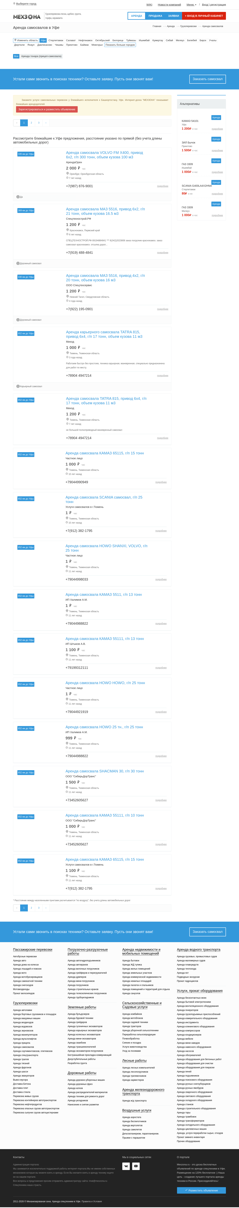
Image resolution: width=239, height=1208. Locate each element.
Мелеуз (180, 40)
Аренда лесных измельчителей (138, 1068)
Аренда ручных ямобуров (190, 1088)
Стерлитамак (56, 40)
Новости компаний (169, 4)
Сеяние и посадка (131, 1043)
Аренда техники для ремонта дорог (86, 1097)
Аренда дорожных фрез (80, 1085)
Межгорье (97, 44)
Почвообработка (130, 1039)
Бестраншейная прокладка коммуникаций (89, 1056)
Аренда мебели (185, 1039)
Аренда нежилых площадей (136, 982)
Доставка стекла (21, 1093)
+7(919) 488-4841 (79, 253)
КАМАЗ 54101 (190, 120)
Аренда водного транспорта (199, 950)
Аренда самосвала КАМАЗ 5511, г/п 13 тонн (104, 595)
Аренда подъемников (188, 1076)
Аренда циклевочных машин (192, 1129)
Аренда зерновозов (23, 1031)
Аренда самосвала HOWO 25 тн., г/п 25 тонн (104, 727)
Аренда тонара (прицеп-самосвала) (41, 56)
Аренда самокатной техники (27, 982)
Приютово (71, 44)
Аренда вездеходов (23, 1023)
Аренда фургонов (22, 1068)
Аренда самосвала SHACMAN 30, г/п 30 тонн (105, 771)
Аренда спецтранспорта (25, 1056)
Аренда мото (20, 974)
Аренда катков (75, 1089)
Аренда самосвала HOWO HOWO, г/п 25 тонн (105, 683)
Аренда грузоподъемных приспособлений (199, 1015)
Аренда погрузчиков (78, 986)
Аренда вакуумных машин (26, 1019)
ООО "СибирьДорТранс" (81, 776)
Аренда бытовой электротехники (194, 1002)
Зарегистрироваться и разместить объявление (46, 109)
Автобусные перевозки (25, 957)
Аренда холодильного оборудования (196, 1125)
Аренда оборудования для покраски (196, 1068)
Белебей (192, 40)
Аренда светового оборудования (194, 1097)
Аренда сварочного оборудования (194, 1093)
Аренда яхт (183, 974)
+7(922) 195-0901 (79, 309)
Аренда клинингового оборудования (196, 1027)
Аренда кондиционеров (189, 1035)
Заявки (173, 15)
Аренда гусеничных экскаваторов (85, 1027)
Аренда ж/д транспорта (134, 1101)
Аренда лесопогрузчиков (135, 1072)
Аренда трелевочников (134, 1076)
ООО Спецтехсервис (79, 285)
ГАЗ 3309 (187, 164)
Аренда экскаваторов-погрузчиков (85, 1052)
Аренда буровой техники (80, 1019)
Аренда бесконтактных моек (191, 998)
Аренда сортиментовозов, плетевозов (32, 1052)
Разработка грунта (77, 1064)
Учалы (212, 40)
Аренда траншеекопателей (82, 1047)
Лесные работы (134, 1061)
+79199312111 (77, 668)
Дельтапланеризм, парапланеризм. (140, 1134)
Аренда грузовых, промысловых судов (197, 957)
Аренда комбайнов (132, 1014)
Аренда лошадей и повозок (27, 969)
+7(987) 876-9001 (79, 186)
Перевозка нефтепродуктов (27, 1105)
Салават (71, 40)
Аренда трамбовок (186, 1117)
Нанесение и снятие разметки (83, 1105)
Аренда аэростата (131, 1118)
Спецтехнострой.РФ (78, 219)
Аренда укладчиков (78, 1101)
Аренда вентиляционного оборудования (198, 1006)
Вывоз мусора (20, 1080)
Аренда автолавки (22, 1011)
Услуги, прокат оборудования (200, 992)
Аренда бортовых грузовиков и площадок (34, 1015)
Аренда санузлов (131, 994)
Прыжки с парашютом (133, 1138)
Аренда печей (184, 1072)
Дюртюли (19, 44)
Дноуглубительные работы (82, 1060)
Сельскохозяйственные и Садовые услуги (142, 1006)
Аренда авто (19, 961)
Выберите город (26, 3)
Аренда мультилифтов (24, 1039)
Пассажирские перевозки (32, 950)
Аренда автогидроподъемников (84, 961)
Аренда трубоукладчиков (81, 998)
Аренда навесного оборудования (194, 1047)
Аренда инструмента (188, 1023)
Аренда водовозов (22, 1027)
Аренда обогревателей (189, 1056)
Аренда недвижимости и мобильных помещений (141, 952)
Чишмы (59, 44)
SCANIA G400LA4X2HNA (197, 185)
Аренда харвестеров (133, 1080)
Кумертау (157, 40)
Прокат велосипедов (24, 994)
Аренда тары (183, 1113)
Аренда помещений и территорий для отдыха (146, 990)
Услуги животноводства (134, 1047)
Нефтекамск (85, 40)
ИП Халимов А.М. (77, 600)
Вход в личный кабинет (204, 15)
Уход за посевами (131, 1051)
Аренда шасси (20, 1072)
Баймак (84, 44)
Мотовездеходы (21, 990)
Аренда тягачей (21, 1064)
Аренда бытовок (130, 961)
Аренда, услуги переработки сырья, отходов (200, 1134)
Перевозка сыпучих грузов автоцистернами (35, 1113)
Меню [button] (191, 4)
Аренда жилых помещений (136, 969)
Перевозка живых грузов (26, 1097)
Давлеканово (44, 44)
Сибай (169, 40)
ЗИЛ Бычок (188, 142)
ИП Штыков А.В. (76, 644)
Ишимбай (144, 40)
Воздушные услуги (136, 1111)
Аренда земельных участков (137, 973)
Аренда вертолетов (132, 1126)
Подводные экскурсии (188, 978)
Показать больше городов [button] (120, 44)
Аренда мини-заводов (188, 1043)
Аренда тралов (21, 1060)
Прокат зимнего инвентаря (191, 1138)
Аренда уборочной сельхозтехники (140, 1031)
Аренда (136, 15)
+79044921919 (77, 712)
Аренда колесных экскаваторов (84, 1035)
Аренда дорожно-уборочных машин (86, 1080)
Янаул (30, 44)
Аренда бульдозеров (78, 1015)
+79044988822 (77, 624)
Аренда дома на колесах (26, 965)
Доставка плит (20, 1088)
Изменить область (26, 40)
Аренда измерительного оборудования (197, 1019)
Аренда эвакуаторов (23, 1076)
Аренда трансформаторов (190, 1121)
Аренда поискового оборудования (194, 1080)
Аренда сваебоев (77, 1043)
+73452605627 (77, 800)
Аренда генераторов (187, 1011)
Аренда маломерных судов (191, 961)
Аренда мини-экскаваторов (82, 1039)
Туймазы (131, 40)
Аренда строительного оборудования (196, 1109)
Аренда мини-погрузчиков (81, 982)
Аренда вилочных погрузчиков (83, 969)
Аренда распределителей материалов (88, 1093)
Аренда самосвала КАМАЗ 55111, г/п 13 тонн (105, 639)
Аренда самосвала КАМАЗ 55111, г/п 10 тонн (105, 816)
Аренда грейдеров (77, 1023)
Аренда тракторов (131, 1027)
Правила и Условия (92, 1202)
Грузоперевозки (188, 26)
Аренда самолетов (132, 1130)
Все (16, 56)
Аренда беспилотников (134, 1122)
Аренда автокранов (78, 965)
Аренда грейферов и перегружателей (87, 973)
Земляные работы (82, 1008)
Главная (157, 26)
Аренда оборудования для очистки (195, 1064)
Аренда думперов (77, 977)
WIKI (149, 4)
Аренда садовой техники (135, 1023)
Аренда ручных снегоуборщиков (194, 1084)
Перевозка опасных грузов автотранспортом (36, 1109)
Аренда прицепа (21, 1043)
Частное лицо (74, 458)
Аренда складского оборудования (194, 1101)
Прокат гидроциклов (187, 982)
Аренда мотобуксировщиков (27, 978)
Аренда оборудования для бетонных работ (199, 1060)
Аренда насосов (185, 1052)
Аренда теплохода (186, 969)
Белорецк (118, 40)
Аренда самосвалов (23, 1047)
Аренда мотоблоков (132, 1019)
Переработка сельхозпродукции (139, 1035)
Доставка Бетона (22, 1084)
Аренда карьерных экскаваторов (85, 1031)
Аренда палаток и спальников (137, 986)
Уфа (43, 40)
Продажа (155, 15)
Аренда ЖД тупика (132, 965)
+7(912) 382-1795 (79, 531)
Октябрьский (102, 40)
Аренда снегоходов (23, 986)
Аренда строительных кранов (83, 990)
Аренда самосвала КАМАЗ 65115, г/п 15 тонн (105, 453)
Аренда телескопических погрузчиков (87, 994)
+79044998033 (77, 580)
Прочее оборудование (188, 1142)
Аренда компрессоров (188, 1031)
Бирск (203, 40)
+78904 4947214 (78, 376)
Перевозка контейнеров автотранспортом (34, 1101)
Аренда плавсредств (187, 965)
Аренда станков (185, 1105)
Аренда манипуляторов (25, 1035)
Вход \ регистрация (214, 4)
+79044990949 (77, 482)
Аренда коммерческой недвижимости (141, 977)
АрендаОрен (74, 162)
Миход (70, 342)
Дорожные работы (82, 1074)
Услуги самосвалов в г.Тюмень (85, 507)
